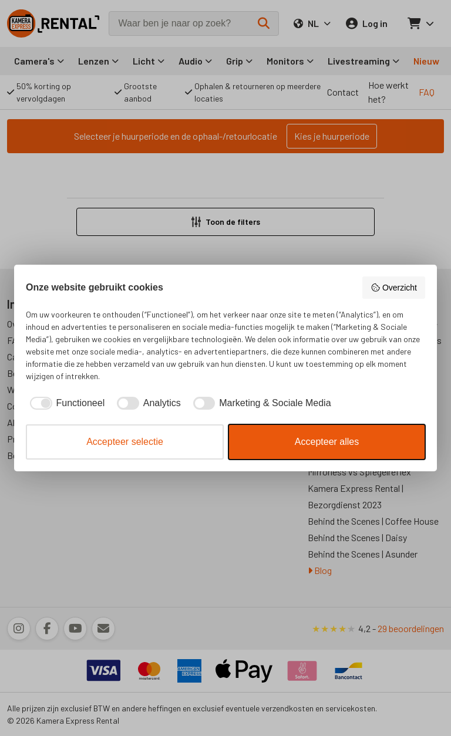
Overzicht (394, 287)
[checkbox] (65, 403)
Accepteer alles (327, 442)
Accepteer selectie (124, 442)
